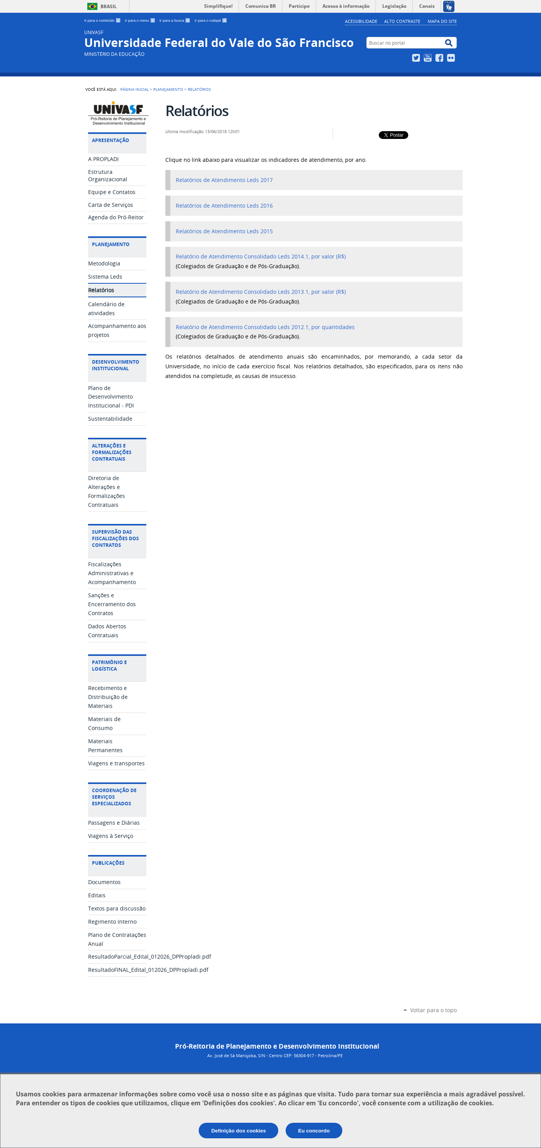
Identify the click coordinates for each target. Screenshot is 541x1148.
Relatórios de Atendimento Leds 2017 (224, 180)
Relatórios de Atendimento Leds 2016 (224, 205)
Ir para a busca (176, 20)
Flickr (452, 58)
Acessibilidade (361, 21)
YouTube (428, 58)
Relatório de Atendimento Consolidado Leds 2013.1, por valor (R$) (261, 291)
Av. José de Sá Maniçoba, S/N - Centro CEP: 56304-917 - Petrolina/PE (275, 1055)
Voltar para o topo (433, 1010)
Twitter (417, 58)
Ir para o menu (140, 20)
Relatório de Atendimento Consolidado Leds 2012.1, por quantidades (266, 327)
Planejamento (168, 89)
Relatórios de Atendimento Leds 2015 (224, 231)
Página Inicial (134, 89)
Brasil (109, 6)
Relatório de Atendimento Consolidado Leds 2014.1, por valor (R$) (261, 256)
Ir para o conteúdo (103, 20)
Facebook (440, 58)
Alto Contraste (402, 21)
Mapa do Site (442, 21)
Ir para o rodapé (210, 20)
